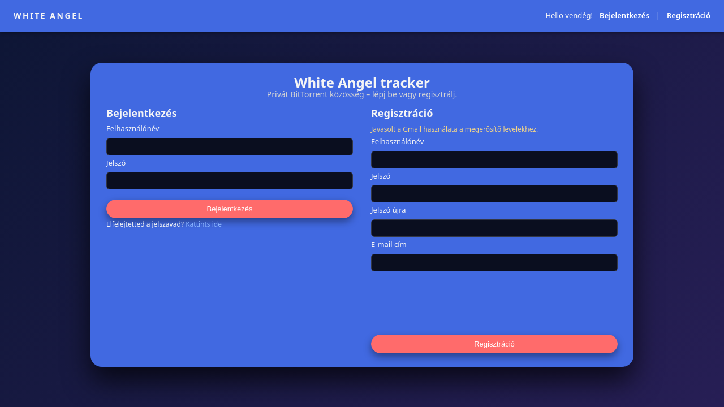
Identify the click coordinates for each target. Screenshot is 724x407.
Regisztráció (688, 15)
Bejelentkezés (624, 15)
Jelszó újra (388, 210)
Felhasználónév (132, 128)
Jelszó (116, 163)
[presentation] (457, 302)
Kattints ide (204, 224)
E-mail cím (389, 244)
